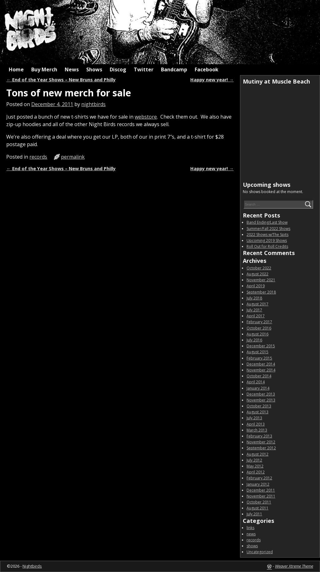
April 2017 (256, 316)
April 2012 (256, 472)
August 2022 (257, 274)
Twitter (143, 69)
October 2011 (259, 502)
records (38, 156)
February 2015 (259, 358)
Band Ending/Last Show (267, 222)
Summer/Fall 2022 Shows (268, 228)
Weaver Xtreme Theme (294, 566)
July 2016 (254, 340)
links (250, 527)
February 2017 (259, 321)
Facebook (206, 69)
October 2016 (259, 328)
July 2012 (254, 460)
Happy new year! (211, 80)
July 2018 (254, 298)
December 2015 (261, 346)
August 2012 (257, 454)
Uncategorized (260, 551)
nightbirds (93, 104)
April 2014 (256, 382)
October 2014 (259, 376)
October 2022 (259, 268)
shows (252, 546)
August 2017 (257, 304)
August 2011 (257, 508)
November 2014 (261, 370)
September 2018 (261, 292)
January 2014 (258, 388)
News (72, 69)
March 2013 (257, 430)
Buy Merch (44, 69)
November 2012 (261, 442)
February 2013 (259, 436)
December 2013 (261, 394)
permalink (73, 156)
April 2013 (256, 424)
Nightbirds (32, 566)
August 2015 (257, 352)
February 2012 (259, 478)
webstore (146, 116)
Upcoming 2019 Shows (267, 240)
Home (16, 69)
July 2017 (254, 310)
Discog (118, 69)
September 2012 (261, 448)
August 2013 (257, 412)
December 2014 (261, 364)
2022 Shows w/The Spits (267, 234)
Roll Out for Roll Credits (267, 246)
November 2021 (261, 280)
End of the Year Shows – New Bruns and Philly (60, 80)
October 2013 (259, 406)
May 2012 (255, 466)
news (251, 534)
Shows (94, 69)
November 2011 (261, 496)
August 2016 (257, 334)
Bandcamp (174, 69)
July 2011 (254, 514)
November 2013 (261, 400)
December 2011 (261, 490)
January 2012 (258, 484)
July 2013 (254, 418)
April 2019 (256, 286)
